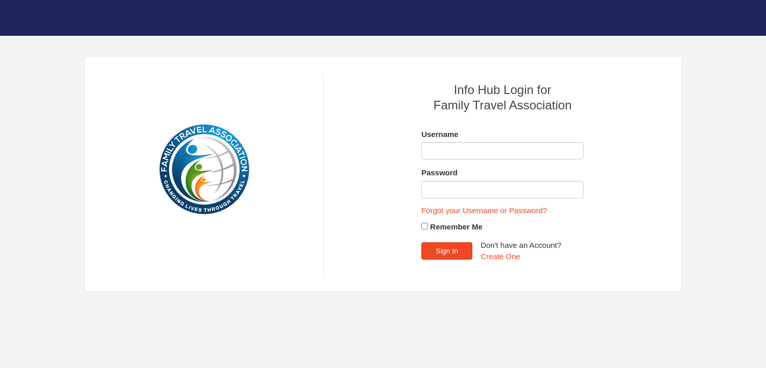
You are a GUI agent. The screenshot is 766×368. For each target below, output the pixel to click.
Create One (500, 256)
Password (439, 172)
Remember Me (456, 226)
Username (440, 134)
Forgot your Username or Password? (484, 210)
